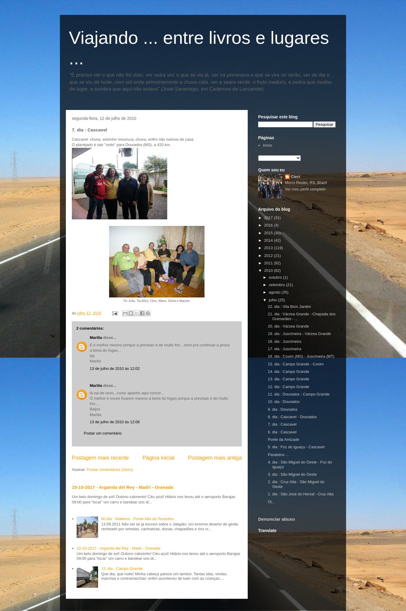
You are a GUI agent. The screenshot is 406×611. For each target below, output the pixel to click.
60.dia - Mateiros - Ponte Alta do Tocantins (137, 519)
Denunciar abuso (276, 519)
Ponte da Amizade (283, 439)
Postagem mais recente (100, 458)
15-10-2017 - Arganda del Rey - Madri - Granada (122, 487)
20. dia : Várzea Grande (288, 326)
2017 (269, 217)
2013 (269, 248)
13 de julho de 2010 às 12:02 (115, 368)
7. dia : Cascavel (282, 424)
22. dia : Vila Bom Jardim (289, 306)
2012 (269, 255)
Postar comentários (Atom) (110, 469)
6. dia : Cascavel (282, 432)
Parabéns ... (278, 454)
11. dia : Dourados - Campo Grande (298, 394)
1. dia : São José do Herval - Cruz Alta (300, 494)
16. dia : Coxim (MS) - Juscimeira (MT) (301, 356)
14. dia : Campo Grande (288, 371)
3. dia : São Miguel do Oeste (292, 474)
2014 (269, 240)
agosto (275, 292)
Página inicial (158, 458)
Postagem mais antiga (215, 458)
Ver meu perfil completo (305, 189)
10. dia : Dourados (283, 401)
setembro (277, 285)
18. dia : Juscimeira (284, 341)
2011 (269, 263)
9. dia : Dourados (282, 409)
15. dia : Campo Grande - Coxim (295, 364)
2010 (269, 270)
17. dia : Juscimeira (284, 349)
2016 (269, 225)
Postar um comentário (103, 433)
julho (273, 300)
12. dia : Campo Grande (121, 568)
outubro (276, 277)
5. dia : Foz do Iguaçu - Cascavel (296, 447)
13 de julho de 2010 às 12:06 (115, 422)
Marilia (96, 337)
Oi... (271, 502)
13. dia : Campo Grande (288, 379)
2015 (269, 233)
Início (267, 145)
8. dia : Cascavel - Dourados (292, 417)
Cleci (295, 176)
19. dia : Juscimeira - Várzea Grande (299, 333)
